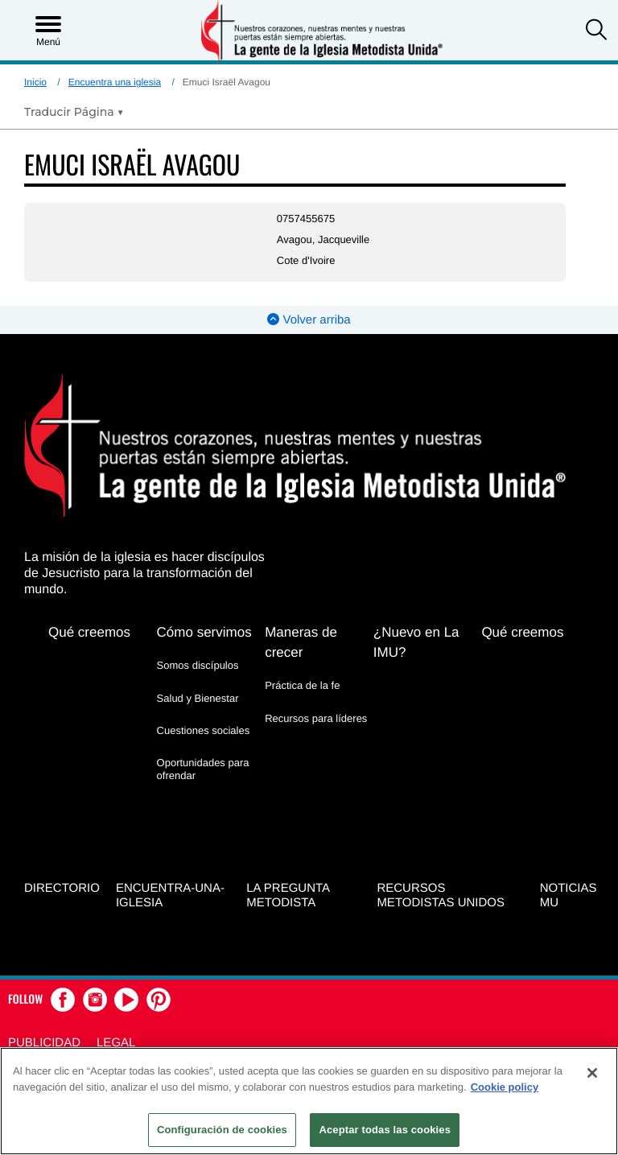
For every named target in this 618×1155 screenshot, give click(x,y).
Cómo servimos (204, 632)
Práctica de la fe (302, 685)
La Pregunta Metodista (287, 895)
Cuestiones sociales (203, 730)
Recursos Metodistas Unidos (441, 895)
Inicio (35, 82)
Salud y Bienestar (198, 698)
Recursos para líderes (316, 718)
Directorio (62, 888)
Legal (116, 1043)
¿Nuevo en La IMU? (416, 642)
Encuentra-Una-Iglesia (170, 895)
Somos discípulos (198, 665)
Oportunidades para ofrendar (203, 769)
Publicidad (44, 1043)
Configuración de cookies (222, 1130)
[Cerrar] (592, 1073)
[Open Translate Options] (74, 112)
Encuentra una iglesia (114, 82)
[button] (596, 31)
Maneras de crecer (301, 642)
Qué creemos (89, 632)
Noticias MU (568, 895)
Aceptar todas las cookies (385, 1130)
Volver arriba (308, 320)
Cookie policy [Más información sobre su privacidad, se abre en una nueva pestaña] (505, 1087)
